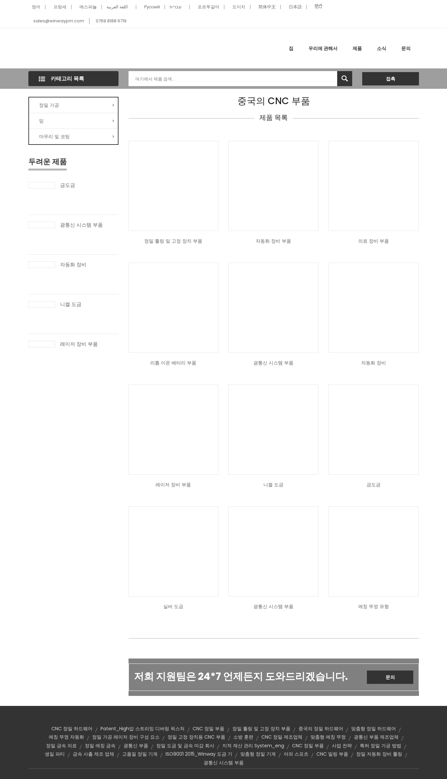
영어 (36, 7)
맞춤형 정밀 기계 (258, 754)
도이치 (238, 7)
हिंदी (318, 7)
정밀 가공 (77, 105)
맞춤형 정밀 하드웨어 (373, 728)
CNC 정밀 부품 (208, 728)
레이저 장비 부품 (79, 344)
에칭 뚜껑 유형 (373, 606)
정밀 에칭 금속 (100, 745)
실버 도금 (173, 606)
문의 (406, 48)
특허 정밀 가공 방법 (380, 745)
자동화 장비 (73, 264)
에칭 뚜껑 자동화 (66, 737)
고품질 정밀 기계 (140, 754)
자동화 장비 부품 (273, 241)
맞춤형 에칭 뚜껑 (328, 737)
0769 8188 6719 (111, 21)
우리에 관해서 (323, 48)
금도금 (67, 185)
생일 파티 (55, 754)
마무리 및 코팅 (77, 136)
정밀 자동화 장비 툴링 (379, 754)
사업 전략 (342, 745)
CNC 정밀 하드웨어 (71, 728)
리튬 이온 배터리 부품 (173, 362)
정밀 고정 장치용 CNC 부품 (196, 737)
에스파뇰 (88, 7)
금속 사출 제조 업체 (93, 754)
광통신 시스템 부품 (81, 225)
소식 (381, 48)
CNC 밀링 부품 (332, 754)
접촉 (390, 78)
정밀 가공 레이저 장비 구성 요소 (126, 737)
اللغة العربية (117, 7)
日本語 (295, 7)
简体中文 (267, 7)
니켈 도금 (70, 304)
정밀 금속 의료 (61, 745)
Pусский (152, 7)
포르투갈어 (208, 7)
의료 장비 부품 (373, 241)
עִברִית (175, 7)
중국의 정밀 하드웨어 (320, 728)
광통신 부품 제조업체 (376, 737)
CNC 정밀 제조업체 (281, 737)
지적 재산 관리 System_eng (253, 745)
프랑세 (59, 7)
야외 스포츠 (296, 754)
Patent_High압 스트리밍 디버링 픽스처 (142, 728)
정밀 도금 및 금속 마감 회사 (185, 745)
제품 (357, 48)
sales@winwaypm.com (58, 21)
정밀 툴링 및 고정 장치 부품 (173, 241)
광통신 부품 (136, 745)
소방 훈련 (243, 737)
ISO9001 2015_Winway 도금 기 (199, 754)
